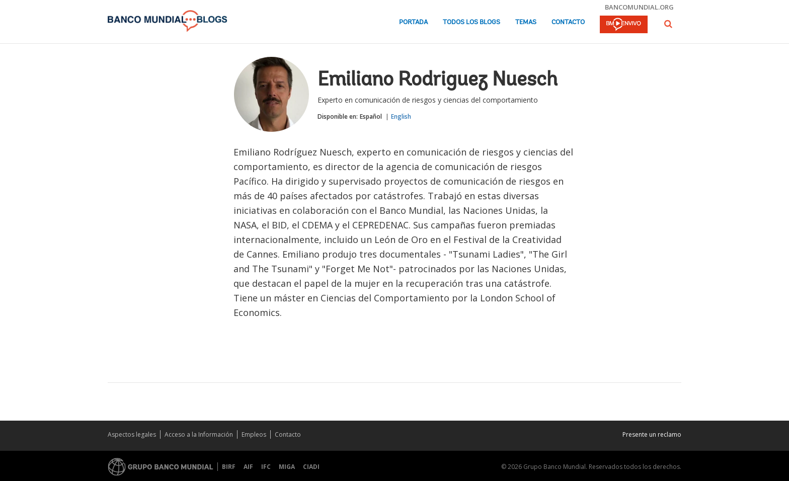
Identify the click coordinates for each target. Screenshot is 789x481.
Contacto (568, 22)
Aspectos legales (132, 434)
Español (371, 116)
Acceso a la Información (199, 434)
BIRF (228, 466)
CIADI (311, 466)
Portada (413, 22)
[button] (668, 24)
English (401, 116)
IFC (266, 466)
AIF (248, 466)
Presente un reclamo (651, 434)
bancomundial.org (639, 7)
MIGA (287, 466)
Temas (525, 22)
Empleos (254, 434)
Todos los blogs (471, 22)
